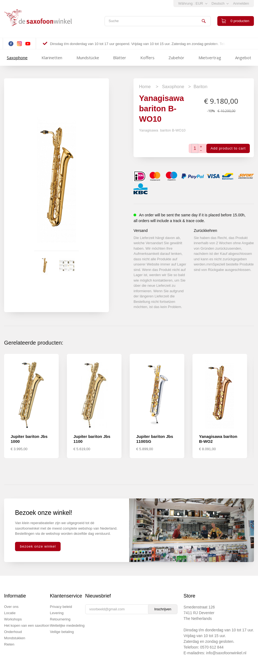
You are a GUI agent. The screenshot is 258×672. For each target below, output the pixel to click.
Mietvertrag (209, 57)
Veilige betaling (62, 632)
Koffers (147, 57)
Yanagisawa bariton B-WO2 (218, 439)
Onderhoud (13, 632)
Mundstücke (87, 57)
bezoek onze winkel (38, 546)
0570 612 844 (212, 647)
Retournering (60, 619)
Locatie (10, 613)
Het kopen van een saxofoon (26, 625)
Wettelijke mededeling (67, 625)
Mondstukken (14, 638)
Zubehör (176, 57)
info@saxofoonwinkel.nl (226, 653)
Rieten (9, 644)
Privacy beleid (61, 607)
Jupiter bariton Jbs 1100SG (154, 439)
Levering (57, 613)
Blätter (119, 57)
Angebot (243, 57)
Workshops (13, 619)
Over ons (11, 607)
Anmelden (241, 3)
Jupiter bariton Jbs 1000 (29, 439)
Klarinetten (51, 57)
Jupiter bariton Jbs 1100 (91, 439)
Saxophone (17, 57)
